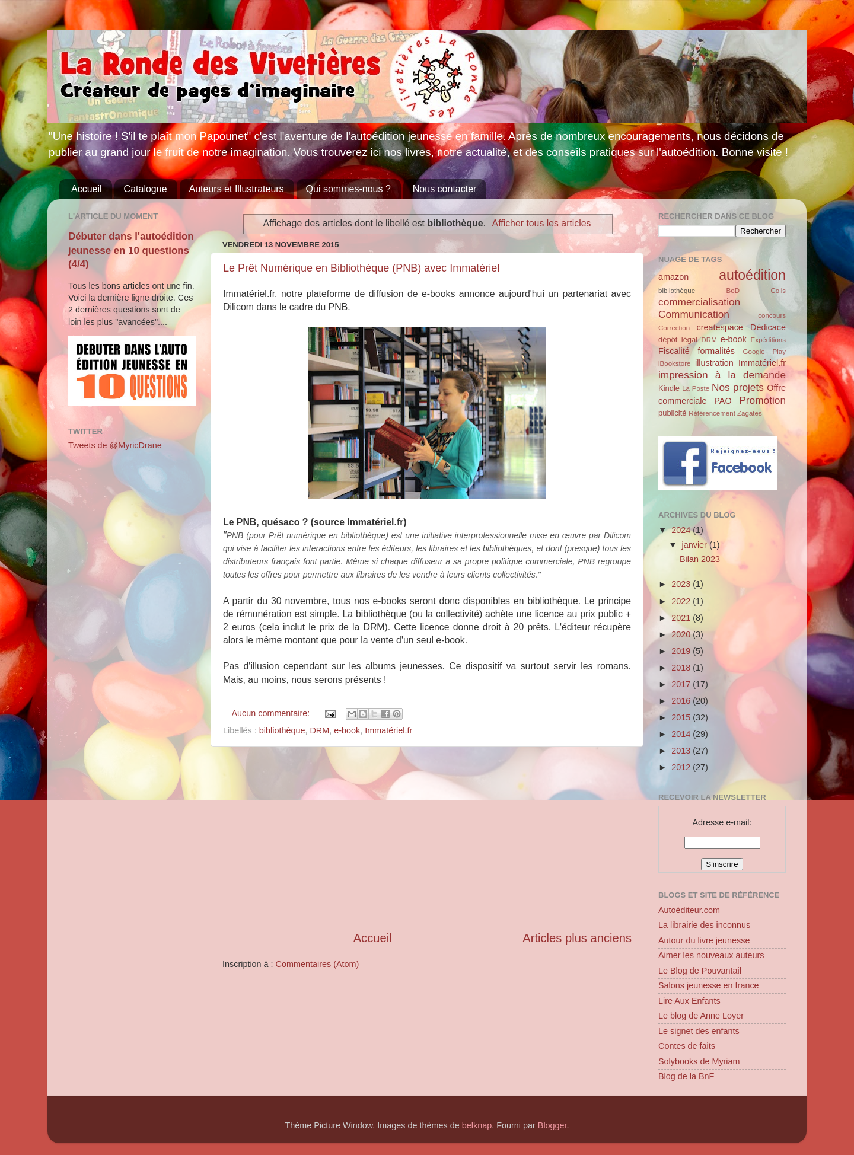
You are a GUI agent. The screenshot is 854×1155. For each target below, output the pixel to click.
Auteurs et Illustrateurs (236, 189)
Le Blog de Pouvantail (699, 970)
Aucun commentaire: (271, 713)
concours (772, 315)
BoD (733, 290)
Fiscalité (674, 351)
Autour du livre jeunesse (704, 940)
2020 (682, 634)
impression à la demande (722, 375)
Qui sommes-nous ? (348, 189)
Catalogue (145, 189)
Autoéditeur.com (689, 910)
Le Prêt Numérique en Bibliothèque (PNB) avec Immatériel (361, 268)
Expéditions (768, 339)
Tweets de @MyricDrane (115, 445)
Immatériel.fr (388, 730)
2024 (682, 530)
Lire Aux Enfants (689, 1001)
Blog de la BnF (686, 1076)
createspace (719, 327)
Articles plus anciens (577, 938)
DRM (319, 730)
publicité (672, 413)
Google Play (764, 351)
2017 (682, 684)
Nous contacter (445, 189)
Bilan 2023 (700, 559)
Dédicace (768, 327)
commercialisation (699, 302)
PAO (722, 401)
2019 (682, 651)
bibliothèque (282, 730)
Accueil (86, 189)
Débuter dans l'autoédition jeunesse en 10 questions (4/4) (131, 250)
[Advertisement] (427, 838)
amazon (673, 277)
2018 (682, 667)
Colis (778, 290)
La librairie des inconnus (704, 925)
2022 (682, 601)
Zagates (749, 413)
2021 (682, 618)
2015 (682, 717)
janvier (695, 545)
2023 (682, 584)
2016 (682, 701)
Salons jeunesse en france (708, 985)
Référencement (712, 413)
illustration (714, 363)
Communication (693, 314)
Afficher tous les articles (541, 223)
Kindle (669, 388)
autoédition (752, 275)
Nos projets (738, 387)
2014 (682, 734)
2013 (682, 750)
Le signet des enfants (699, 1031)
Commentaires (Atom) (317, 964)
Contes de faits (686, 1046)
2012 (682, 767)
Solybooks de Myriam (699, 1061)
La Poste (695, 388)
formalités (715, 351)
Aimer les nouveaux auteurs (711, 955)
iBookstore (674, 363)
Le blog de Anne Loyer (701, 1015)
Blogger (552, 1125)
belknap (477, 1125)
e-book (347, 730)
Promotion (762, 400)
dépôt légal (677, 339)
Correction (674, 327)
